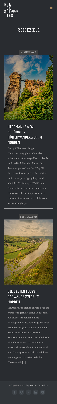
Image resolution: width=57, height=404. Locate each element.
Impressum (31, 385)
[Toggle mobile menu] (51, 8)
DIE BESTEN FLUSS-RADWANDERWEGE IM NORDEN (23, 296)
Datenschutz (43, 385)
